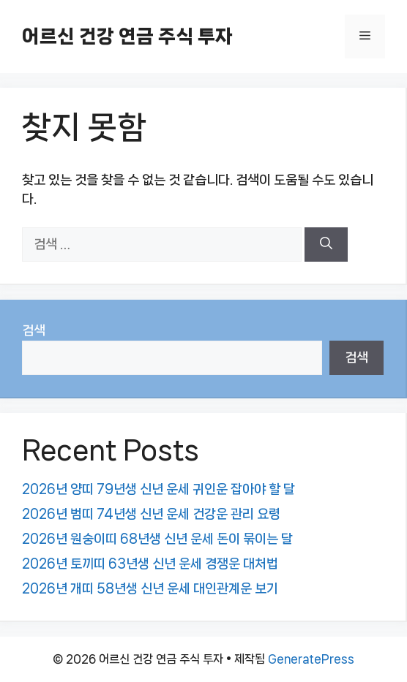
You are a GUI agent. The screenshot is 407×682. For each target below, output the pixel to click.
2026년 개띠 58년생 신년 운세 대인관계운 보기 (150, 588)
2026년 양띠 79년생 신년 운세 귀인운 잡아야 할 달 (158, 489)
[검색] (326, 244)
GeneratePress (311, 659)
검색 (33, 330)
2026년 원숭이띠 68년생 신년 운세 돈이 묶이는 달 (157, 538)
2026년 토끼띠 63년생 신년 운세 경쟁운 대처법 (150, 563)
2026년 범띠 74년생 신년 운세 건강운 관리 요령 (151, 513)
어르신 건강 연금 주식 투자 (127, 36)
